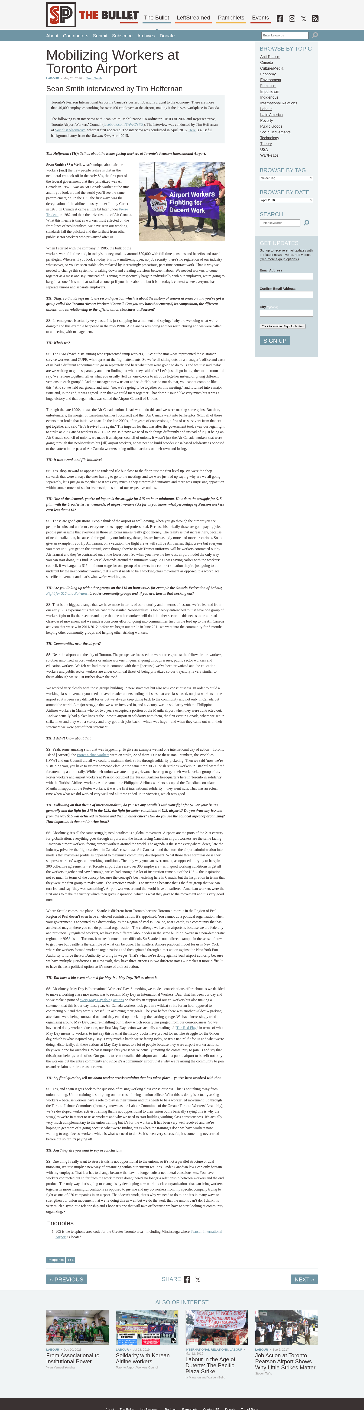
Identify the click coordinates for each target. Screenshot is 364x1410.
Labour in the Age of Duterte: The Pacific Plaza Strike (210, 1365)
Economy (268, 74)
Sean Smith (94, 78)
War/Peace (269, 155)
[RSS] (317, 18)
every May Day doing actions (102, 1000)
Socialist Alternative (70, 130)
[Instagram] (299, 18)
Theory (266, 144)
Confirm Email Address (278, 288)
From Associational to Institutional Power (72, 1358)
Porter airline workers (93, 755)
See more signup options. (279, 259)
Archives (146, 35)
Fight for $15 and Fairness (67, 593)
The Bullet (179, 17)
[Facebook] (291, 18)
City (269, 307)
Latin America (271, 115)
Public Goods (271, 126)
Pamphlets (248, 17)
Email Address (271, 270)
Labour (52, 78)
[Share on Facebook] (187, 1279)
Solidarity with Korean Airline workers (143, 1358)
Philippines (56, 1260)
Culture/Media (271, 68)
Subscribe (122, 35)
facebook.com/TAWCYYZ (123, 124)
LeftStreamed (213, 17)
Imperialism (269, 92)
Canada (266, 63)
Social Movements (275, 132)
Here (192, 130)
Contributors (75, 35)
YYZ (70, 1260)
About (155, 17)
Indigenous (269, 97)
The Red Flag (186, 1028)
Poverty (266, 121)
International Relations (278, 103)
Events (274, 17)
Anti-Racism (270, 57)
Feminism (268, 86)
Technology (269, 138)
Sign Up (274, 341)
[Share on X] (198, 1279)
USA (264, 150)
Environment (270, 80)
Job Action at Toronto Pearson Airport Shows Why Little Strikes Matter (285, 1361)
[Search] (315, 35)
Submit (100, 35)
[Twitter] (308, 18)
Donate (167, 35)
